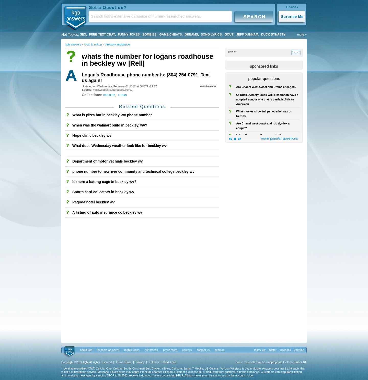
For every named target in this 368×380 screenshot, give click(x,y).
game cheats (170, 34)
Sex (83, 34)
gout (229, 34)
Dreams (191, 34)
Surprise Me (291, 16)
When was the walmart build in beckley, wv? (109, 125)
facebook (285, 349)
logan (122, 95)
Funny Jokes (129, 34)
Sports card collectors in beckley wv (103, 192)
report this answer (208, 86)
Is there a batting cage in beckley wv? (104, 182)
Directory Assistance (117, 44)
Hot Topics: (70, 34)
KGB (75, 17)
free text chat (102, 34)
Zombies (150, 34)
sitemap (220, 349)
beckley (109, 95)
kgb (69, 352)
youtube (299, 349)
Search (254, 16)
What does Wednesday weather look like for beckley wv (119, 146)
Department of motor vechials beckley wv (107, 161)
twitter (272, 349)
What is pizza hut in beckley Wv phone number (112, 115)
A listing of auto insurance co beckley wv (107, 212)
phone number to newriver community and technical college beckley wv (133, 171)
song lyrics (211, 34)
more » (302, 34)
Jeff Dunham (247, 34)
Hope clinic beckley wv (91, 135)
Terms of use (124, 362)
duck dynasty (273, 34)
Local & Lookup (93, 44)
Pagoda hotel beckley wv (93, 202)
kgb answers (73, 44)
